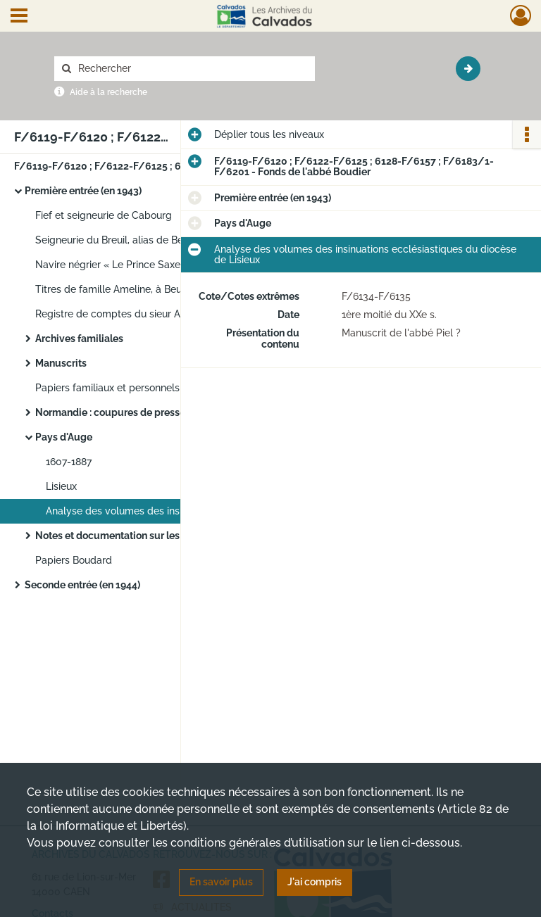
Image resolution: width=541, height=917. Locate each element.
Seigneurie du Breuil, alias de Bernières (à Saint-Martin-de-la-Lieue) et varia (176, 240)
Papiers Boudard (73, 560)
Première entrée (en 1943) (83, 190)
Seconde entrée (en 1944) (82, 584)
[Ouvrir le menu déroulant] (19, 16)
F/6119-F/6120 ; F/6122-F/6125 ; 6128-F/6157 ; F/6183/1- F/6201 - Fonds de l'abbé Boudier (155, 166)
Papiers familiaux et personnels (107, 387)
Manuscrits (61, 363)
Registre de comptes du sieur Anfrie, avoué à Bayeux (157, 314)
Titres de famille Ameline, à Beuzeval (120, 289)
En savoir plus (221, 881)
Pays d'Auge (63, 437)
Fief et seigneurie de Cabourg (103, 215)
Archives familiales (79, 338)
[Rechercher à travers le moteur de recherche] (191, 68)
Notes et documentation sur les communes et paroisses (163, 535)
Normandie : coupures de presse (110, 412)
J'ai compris (314, 881)
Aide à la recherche (108, 92)
